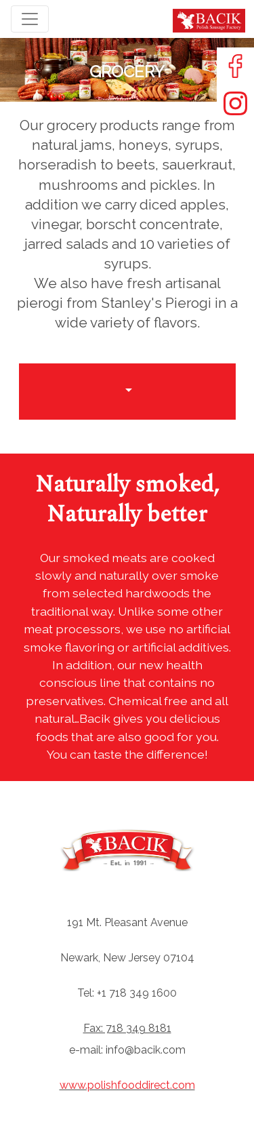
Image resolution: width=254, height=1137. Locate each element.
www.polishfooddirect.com (127, 1085)
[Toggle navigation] (30, 19)
